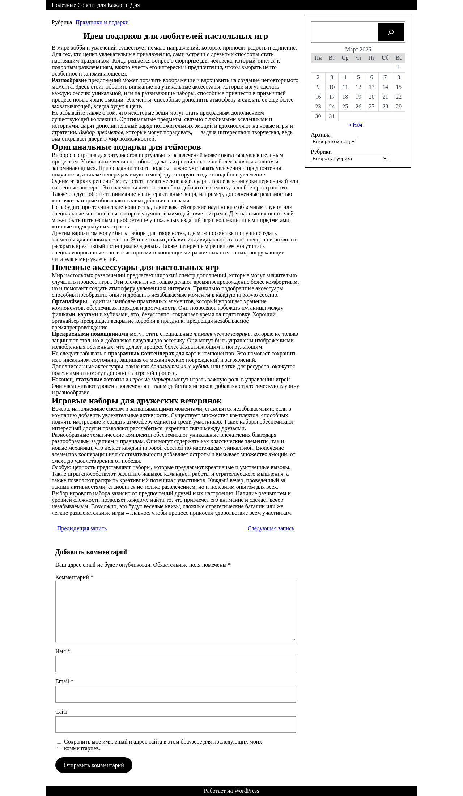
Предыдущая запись (82, 528)
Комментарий (74, 577)
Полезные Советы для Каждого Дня (96, 5)
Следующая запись (270, 528)
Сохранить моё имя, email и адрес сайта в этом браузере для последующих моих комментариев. (163, 745)
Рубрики (321, 152)
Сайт (61, 712)
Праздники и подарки (102, 22)
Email (64, 681)
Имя (62, 651)
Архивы (320, 135)
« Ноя (355, 124)
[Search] (391, 32)
